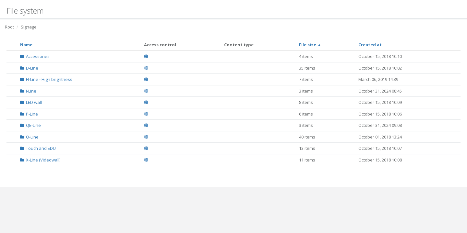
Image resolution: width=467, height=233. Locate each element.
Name (26, 45)
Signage (29, 27)
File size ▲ (310, 45)
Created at (370, 45)
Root (9, 27)
